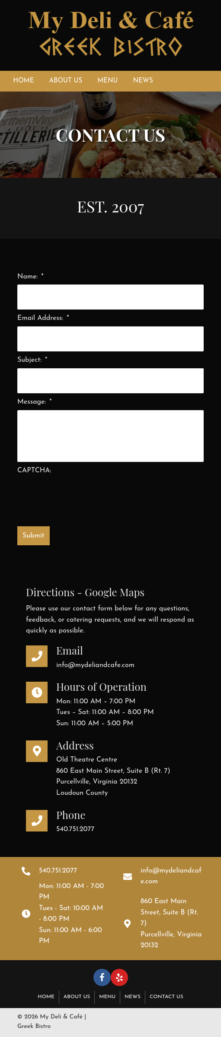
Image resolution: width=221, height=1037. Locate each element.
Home (46, 996)
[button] (102, 977)
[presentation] (83, 495)
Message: (34, 401)
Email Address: (43, 318)
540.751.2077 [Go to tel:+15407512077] (58, 870)
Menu (107, 996)
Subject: (32, 360)
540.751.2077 (75, 829)
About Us (77, 996)
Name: (30, 276)
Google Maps (114, 592)
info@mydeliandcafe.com (95, 665)
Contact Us (166, 996)
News (133, 996)
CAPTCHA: (34, 470)
